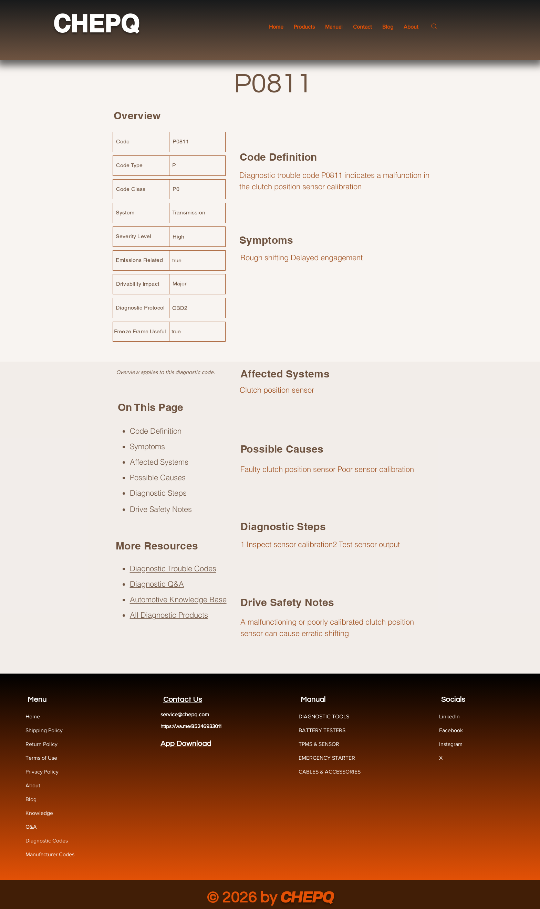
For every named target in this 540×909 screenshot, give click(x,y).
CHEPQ (96, 23)
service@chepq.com (184, 714)
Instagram (451, 744)
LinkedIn (449, 716)
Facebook (451, 730)
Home (32, 716)
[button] (334, 26)
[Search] (434, 26)
